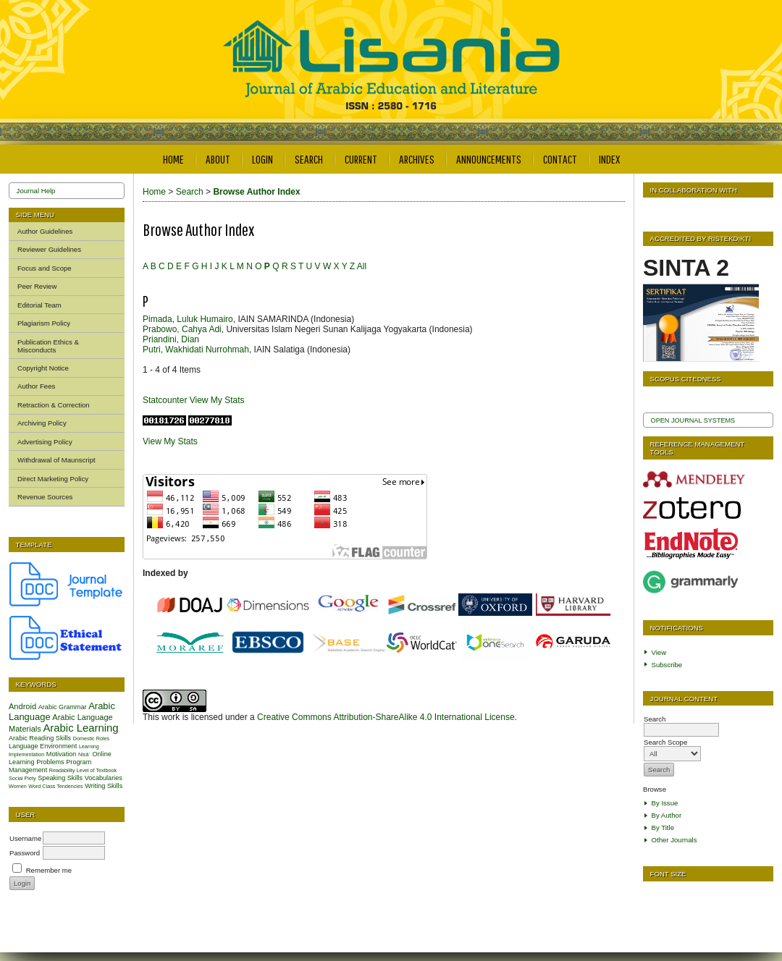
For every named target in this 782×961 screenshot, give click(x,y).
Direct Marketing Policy (52, 479)
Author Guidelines (44, 231)
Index (609, 159)
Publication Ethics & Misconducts (48, 346)
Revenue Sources (44, 497)
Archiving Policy (42, 423)
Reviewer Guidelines (49, 249)
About (218, 159)
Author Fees (36, 386)
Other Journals (674, 840)
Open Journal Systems (693, 420)
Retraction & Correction (53, 405)
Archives (416, 159)
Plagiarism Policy (43, 323)
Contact (560, 159)
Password (24, 853)
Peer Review (36, 286)
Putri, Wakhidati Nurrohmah (196, 349)
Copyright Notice (43, 368)
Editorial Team (39, 305)
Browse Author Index (256, 192)
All (361, 266)
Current (361, 159)
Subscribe (667, 665)
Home (173, 159)
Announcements (488, 159)
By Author (667, 815)
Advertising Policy (44, 442)
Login (262, 159)
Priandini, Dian (171, 339)
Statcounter (165, 400)
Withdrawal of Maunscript (56, 460)
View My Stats (217, 400)
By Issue (665, 803)
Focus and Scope (44, 268)
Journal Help (36, 191)
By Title (663, 827)
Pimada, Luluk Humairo (188, 319)
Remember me (49, 870)
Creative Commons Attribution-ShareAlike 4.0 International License (386, 717)
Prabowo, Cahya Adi (182, 329)
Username (25, 838)
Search (309, 159)
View (659, 652)
